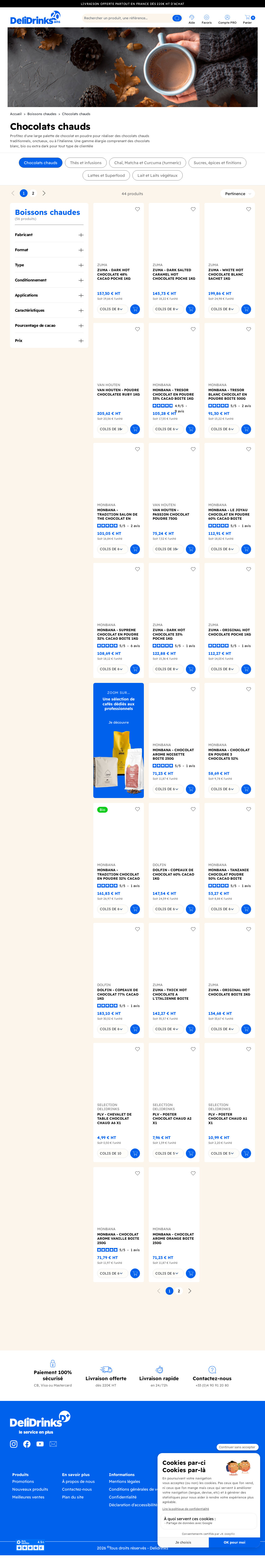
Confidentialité (123, 1520)
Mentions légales (124, 1505)
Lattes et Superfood (106, 194)
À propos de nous (78, 1505)
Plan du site (73, 1520)
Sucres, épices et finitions (217, 181)
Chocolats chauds (40, 181)
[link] (40, 17)
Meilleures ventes (28, 1520)
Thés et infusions (86, 181)
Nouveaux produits (30, 1513)
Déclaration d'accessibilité (133, 1528)
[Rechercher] (132, 18)
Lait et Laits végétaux (158, 194)
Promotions (23, 1505)
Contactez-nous (77, 1513)
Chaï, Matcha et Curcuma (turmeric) (147, 181)
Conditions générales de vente (137, 1513)
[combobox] (112, 328)
